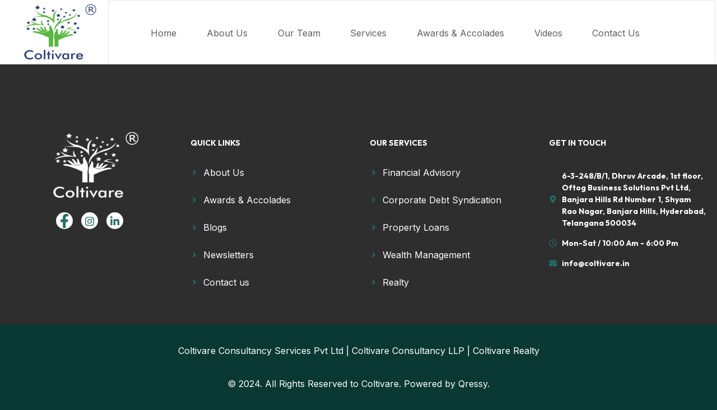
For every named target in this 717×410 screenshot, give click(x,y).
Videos (603, 30)
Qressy (472, 383)
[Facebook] (64, 220)
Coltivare (380, 383)
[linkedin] (114, 220)
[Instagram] (89, 220)
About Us (233, 30)
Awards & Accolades (503, 30)
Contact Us (169, 43)
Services (399, 30)
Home (158, 30)
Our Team (317, 30)
